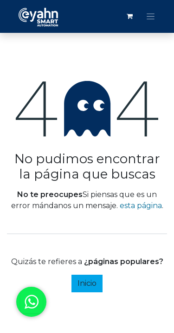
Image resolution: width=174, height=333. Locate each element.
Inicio (87, 283)
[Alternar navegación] (151, 16)
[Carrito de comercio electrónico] (129, 16)
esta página (141, 205)
